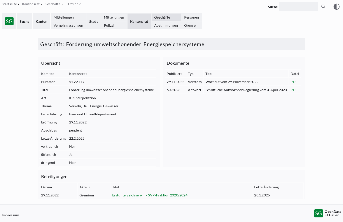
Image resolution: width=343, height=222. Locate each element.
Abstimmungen (166, 25)
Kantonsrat (139, 21)
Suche (25, 21)
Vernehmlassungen (68, 25)
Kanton (41, 21)
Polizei (109, 25)
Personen (191, 17)
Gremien (191, 25)
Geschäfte (162, 17)
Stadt (93, 21)
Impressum (10, 215)
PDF (294, 82)
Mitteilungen (64, 17)
